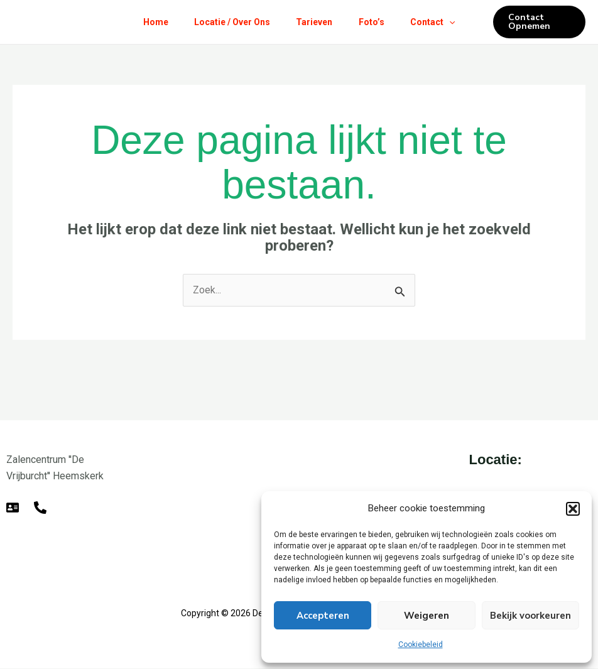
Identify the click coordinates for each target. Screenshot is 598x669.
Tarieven (314, 22)
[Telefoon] (40, 507)
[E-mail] (12, 507)
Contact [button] (440, 22)
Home (147, 22)
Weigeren (426, 615)
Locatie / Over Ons (228, 22)
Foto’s (375, 22)
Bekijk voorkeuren (530, 615)
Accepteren (322, 615)
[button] (573, 509)
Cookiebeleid (420, 644)
